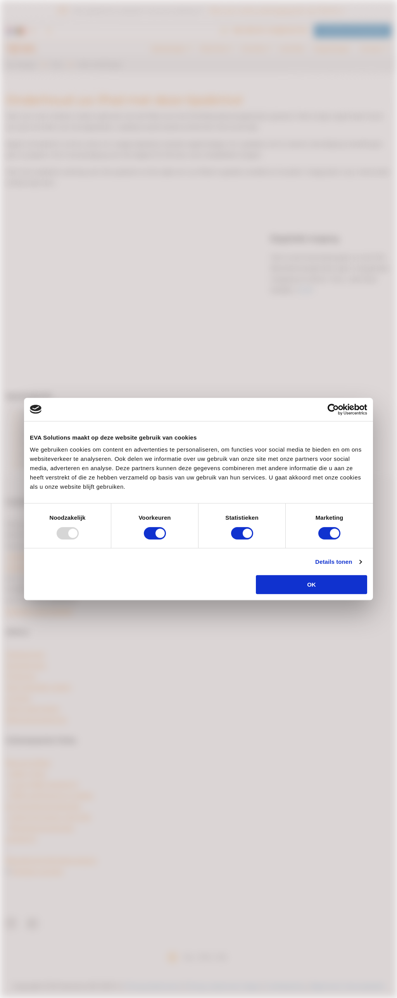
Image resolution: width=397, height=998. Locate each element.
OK (311, 584)
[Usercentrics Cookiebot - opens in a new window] (333, 409)
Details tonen (333, 561)
